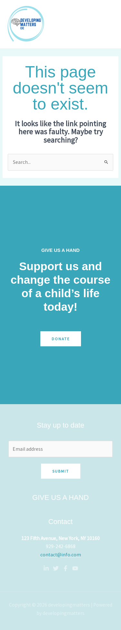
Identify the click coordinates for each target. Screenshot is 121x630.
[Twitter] (56, 568)
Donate (61, 338)
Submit (60, 471)
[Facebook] (65, 568)
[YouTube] (75, 568)
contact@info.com (60, 555)
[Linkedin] (46, 568)
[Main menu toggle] (108, 24)
